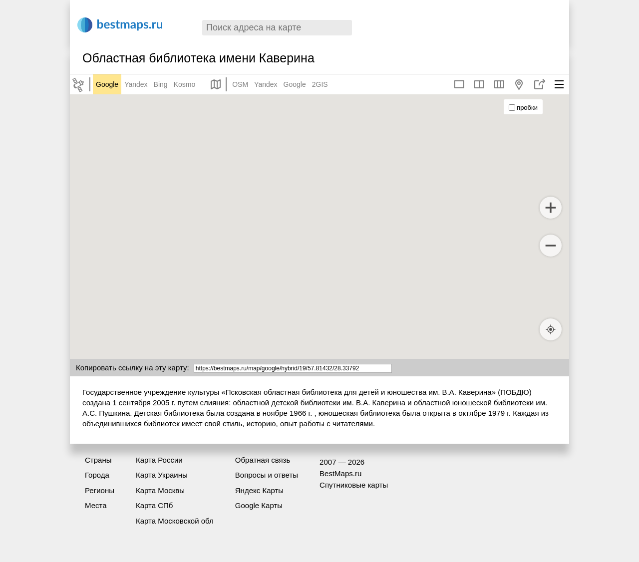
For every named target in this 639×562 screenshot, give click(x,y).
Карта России (159, 460)
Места (96, 505)
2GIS (320, 84)
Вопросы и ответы (266, 475)
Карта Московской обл (175, 521)
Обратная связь (263, 460)
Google (107, 84)
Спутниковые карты (354, 485)
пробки (523, 107)
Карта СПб (154, 505)
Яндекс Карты (259, 490)
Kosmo (185, 84)
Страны (98, 460)
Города (97, 475)
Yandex (135, 84)
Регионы (99, 490)
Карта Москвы (160, 490)
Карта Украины (162, 475)
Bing (161, 84)
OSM (240, 84)
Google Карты (259, 505)
